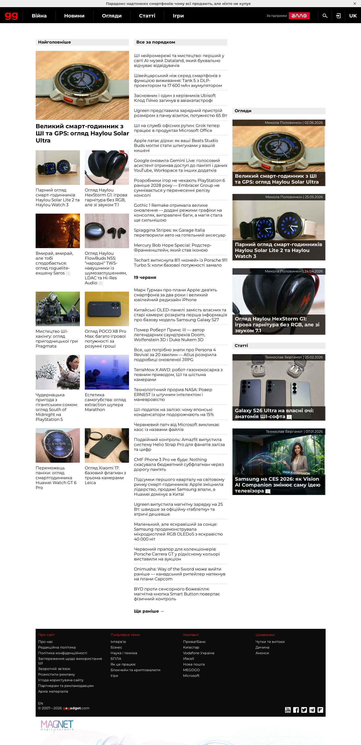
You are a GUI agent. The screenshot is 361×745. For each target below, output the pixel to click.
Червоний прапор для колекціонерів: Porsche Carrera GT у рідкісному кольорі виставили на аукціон (177, 554)
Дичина (262, 647)
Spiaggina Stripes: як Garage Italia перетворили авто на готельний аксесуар (180, 233)
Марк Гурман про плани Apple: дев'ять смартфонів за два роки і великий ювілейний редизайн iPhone (175, 294)
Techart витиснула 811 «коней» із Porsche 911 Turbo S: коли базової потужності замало (180, 263)
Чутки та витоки (270, 641)
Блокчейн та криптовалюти (135, 670)
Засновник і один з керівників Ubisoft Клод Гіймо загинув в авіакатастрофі (175, 98)
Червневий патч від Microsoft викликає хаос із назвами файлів (176, 427)
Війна (82, 16)
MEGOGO (191, 670)
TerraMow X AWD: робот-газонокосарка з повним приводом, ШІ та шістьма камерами (178, 374)
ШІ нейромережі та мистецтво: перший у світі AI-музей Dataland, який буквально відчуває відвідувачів (179, 60)
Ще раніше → (149, 611)
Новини (117, 16)
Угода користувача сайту (61, 680)
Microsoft (191, 675)
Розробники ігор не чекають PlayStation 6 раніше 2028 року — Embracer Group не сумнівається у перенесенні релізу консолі (179, 188)
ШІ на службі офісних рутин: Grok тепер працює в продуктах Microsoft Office (177, 128)
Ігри (221, 16)
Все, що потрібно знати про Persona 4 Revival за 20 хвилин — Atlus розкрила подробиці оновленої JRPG (175, 354)
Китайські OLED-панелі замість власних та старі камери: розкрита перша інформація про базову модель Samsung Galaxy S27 (180, 314)
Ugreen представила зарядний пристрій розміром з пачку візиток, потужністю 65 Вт (180, 113)
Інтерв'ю (118, 641)
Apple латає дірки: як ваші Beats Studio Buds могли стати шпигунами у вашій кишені (176, 145)
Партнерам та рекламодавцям (66, 685)
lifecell (188, 658)
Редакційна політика (57, 647)
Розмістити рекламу (56, 674)
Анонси (262, 653)
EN (40, 703)
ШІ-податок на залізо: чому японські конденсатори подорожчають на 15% (174, 412)
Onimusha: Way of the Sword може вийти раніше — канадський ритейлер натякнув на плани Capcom (179, 574)
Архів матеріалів (53, 691)
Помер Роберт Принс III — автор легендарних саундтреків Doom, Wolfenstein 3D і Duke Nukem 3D (169, 334)
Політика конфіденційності (62, 653)
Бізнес (116, 647)
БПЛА (116, 658)
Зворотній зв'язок (54, 668)
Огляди (155, 16)
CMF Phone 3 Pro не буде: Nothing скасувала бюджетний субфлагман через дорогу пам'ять (179, 464)
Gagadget (33, 15)
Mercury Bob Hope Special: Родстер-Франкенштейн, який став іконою (173, 248)
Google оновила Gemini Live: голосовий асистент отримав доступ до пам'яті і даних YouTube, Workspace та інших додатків (180, 165)
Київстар (191, 647)
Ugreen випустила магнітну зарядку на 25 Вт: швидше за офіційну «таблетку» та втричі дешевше (178, 509)
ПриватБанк (194, 641)
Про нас (45, 641)
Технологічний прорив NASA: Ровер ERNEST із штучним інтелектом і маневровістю (173, 394)
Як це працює (123, 664)
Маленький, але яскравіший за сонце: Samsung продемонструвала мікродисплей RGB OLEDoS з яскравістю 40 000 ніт (178, 531)
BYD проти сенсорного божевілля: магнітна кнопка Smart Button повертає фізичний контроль (177, 593)
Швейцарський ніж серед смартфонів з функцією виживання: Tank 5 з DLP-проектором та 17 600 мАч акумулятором (178, 80)
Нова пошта (194, 664)
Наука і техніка (124, 653)
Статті (190, 16)
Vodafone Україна (198, 653)
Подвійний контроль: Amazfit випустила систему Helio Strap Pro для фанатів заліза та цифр (179, 444)
